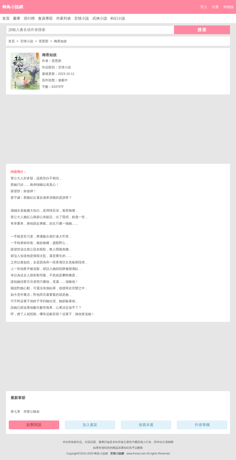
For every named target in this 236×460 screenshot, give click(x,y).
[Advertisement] (118, 129)
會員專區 (45, 18)
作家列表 (63, 18)
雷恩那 (43, 41)
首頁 (6, 18)
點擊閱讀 (34, 425)
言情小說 (81, 18)
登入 (203, 7)
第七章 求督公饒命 (25, 411)
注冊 (215, 7)
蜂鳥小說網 (12, 7)
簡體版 (228, 7)
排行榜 (29, 18)
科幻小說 (117, 18)
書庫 (16, 18)
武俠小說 (99, 18)
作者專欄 (202, 425)
